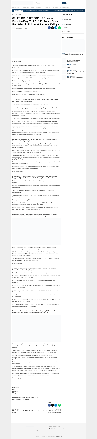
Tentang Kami (16, 428)
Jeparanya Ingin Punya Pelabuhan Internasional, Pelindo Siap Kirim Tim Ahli (49, 410)
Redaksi (26, 428)
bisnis (65, 27)
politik (66, 22)
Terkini (63, 53)
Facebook (52, 428)
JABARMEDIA (59, 436)
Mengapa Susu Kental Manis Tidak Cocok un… (75, 78)
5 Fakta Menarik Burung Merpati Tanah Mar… (72, 55)
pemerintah (67, 24)
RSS (62, 428)
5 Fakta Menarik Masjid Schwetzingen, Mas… (73, 61)
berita (66, 16)
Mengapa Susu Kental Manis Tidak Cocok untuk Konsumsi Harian (73, 10)
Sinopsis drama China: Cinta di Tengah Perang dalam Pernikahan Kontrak (31, 10)
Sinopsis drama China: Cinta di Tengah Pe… (75, 72)
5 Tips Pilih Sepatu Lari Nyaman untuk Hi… (75, 66)
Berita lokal (67, 19)
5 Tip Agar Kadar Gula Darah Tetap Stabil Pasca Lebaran (24, 410)
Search (64, 3)
